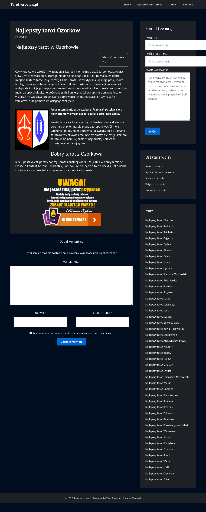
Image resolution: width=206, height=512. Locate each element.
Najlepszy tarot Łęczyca (158, 268)
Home (127, 4)
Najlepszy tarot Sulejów (159, 365)
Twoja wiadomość (168, 95)
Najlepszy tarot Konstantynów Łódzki (166, 425)
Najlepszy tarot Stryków (159, 292)
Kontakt (188, 4)
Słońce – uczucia (154, 178)
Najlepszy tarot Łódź (157, 467)
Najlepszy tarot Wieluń (158, 383)
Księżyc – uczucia (155, 184)
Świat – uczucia (154, 166)
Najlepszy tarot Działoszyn (160, 304)
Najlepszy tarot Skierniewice (161, 280)
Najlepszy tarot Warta (157, 461)
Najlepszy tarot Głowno (158, 250)
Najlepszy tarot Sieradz (158, 437)
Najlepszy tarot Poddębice (160, 443)
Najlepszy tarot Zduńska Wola (162, 322)
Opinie (173, 4)
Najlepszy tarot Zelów (158, 256)
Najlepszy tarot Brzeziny (159, 407)
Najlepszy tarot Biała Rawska (161, 395)
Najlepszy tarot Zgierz (157, 479)
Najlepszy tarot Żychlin (158, 244)
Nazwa (40, 313)
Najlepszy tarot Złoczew (159, 220)
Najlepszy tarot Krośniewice (161, 334)
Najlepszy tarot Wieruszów (160, 431)
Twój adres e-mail (168, 57)
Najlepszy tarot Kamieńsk (159, 419)
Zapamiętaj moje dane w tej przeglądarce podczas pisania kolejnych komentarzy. (72, 333)
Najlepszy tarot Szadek (158, 316)
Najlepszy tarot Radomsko (160, 226)
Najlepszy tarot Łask (157, 310)
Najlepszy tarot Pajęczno (159, 238)
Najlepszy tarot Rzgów (158, 352)
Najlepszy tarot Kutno (157, 298)
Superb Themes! (132, 498)
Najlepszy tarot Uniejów (158, 262)
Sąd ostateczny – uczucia (159, 172)
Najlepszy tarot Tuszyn (158, 358)
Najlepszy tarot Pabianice (159, 413)
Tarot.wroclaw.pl (24, 4)
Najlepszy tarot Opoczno (159, 389)
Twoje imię (168, 41)
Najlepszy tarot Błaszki (158, 455)
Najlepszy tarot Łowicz (158, 371)
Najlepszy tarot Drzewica (159, 473)
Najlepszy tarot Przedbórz (160, 286)
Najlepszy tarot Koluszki (159, 401)
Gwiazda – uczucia (155, 190)
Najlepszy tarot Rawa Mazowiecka (164, 328)
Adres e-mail (102, 313)
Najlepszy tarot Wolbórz (159, 346)
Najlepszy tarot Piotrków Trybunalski (166, 274)
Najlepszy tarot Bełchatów (160, 232)
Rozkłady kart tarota (149, 4)
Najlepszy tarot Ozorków (159, 449)
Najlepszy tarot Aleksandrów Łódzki (165, 340)
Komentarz (71, 261)
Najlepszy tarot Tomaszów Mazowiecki (167, 377)
